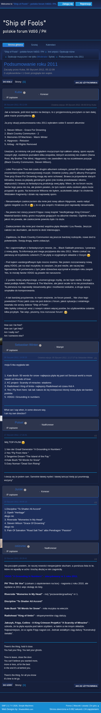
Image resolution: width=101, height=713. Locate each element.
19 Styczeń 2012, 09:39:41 (15, 558)
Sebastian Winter (26, 344)
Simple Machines (26, 706)
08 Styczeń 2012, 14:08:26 (15, 357)
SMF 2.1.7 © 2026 (10, 706)
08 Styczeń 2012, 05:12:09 (15, 105)
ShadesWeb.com (26, 709)
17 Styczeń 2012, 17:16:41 (15, 435)
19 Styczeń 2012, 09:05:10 (15, 502)
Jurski (19, 489)
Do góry (7, 685)
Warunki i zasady (81, 706)
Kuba (18, 92)
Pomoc (69, 706)
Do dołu (7, 82)
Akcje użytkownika (86, 83)
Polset (19, 422)
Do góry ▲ (94, 706)
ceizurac (20, 546)
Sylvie (51, 57)
